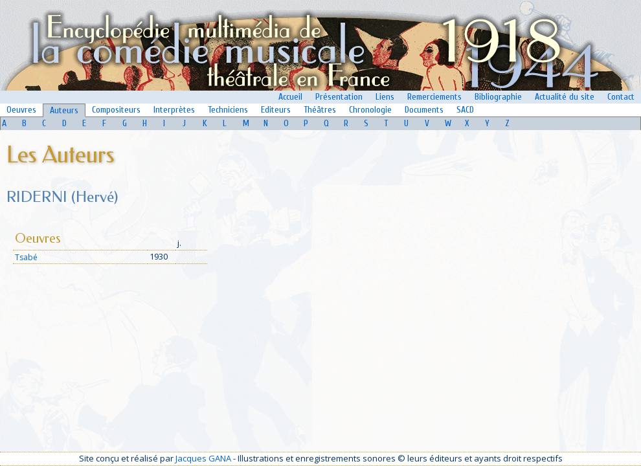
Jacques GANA (203, 458)
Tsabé (26, 257)
